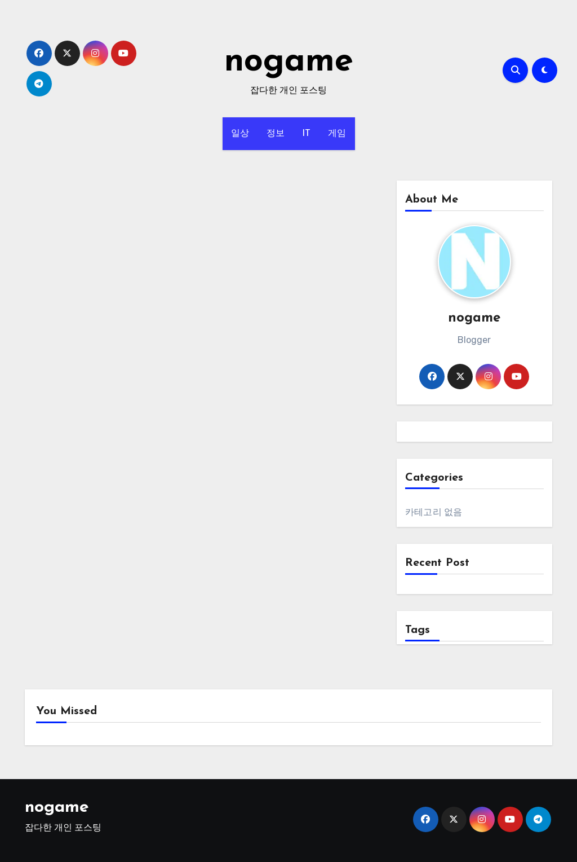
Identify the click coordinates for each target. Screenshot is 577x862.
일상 (240, 133)
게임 (337, 133)
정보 (276, 133)
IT (306, 133)
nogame (288, 62)
